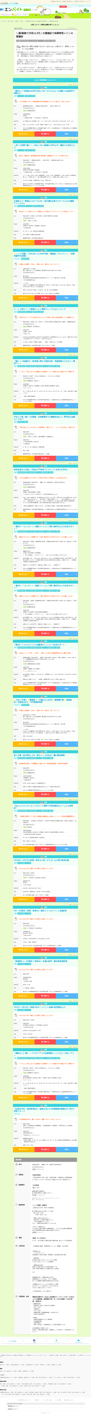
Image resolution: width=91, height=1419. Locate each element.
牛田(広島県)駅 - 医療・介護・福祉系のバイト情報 (33, 1384)
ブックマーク (78, 1342)
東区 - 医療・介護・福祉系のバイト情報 (10, 1384)
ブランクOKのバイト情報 (59, 1377)
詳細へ (67, 134)
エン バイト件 (14, 3)
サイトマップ (88, 6)
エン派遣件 (4, 3)
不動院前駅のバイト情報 (32, 1364)
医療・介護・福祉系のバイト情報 (8, 1371)
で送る (12, 1341)
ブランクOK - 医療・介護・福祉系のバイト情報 (13, 1394)
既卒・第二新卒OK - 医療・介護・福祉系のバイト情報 (71, 1392)
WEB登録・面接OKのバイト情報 (26, 1377)
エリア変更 (34, 9)
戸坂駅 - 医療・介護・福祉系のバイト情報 (11, 1386)
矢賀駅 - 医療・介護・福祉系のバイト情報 (34, 1386)
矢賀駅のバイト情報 (56, 1364)
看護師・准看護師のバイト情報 (26, 1371)
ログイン (70, 6)
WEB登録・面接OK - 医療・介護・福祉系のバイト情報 (42, 1392)
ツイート (56, 1342)
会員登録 (63, 6)
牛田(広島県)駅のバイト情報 (17, 1364)
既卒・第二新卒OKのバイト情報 (44, 1377)
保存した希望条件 (23, 14)
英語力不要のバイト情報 (74, 1377)
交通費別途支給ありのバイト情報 (8, 1377)
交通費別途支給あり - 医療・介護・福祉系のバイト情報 (14, 1392)
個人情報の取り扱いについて (24, 1400)
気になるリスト (8, 14)
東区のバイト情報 (4, 1364)
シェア (34, 1342)
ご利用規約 (36, 1400)
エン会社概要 (58, 1400)
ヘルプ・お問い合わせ (79, 6)
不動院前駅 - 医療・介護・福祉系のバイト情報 (59, 1384)
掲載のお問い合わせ (68, 1400)
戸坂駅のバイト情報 (45, 1364)
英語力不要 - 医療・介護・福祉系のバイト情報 (38, 1394)
